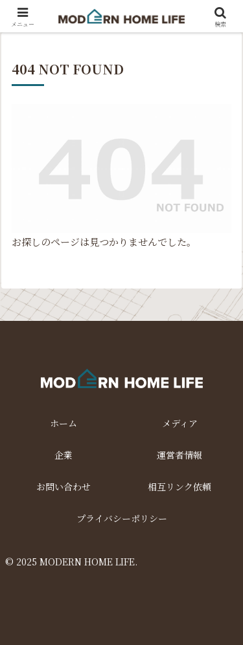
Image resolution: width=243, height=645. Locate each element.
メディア (180, 423)
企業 (63, 454)
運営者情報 (179, 454)
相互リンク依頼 (179, 486)
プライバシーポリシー (121, 518)
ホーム (63, 423)
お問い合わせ (63, 486)
